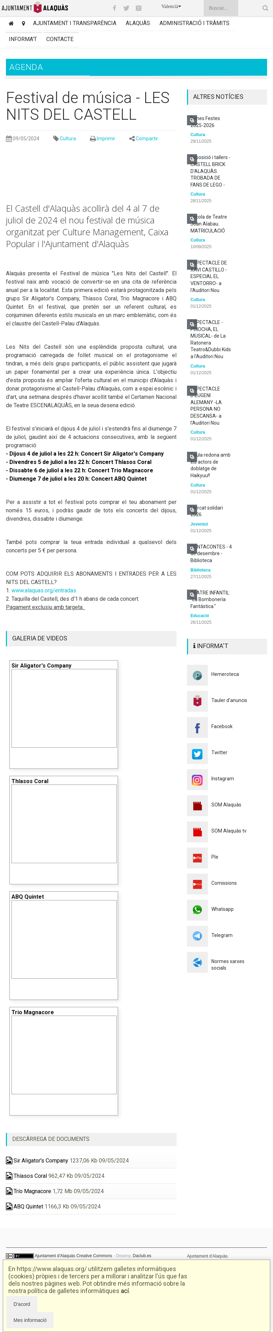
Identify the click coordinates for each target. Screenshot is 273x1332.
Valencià (171, 6)
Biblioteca (200, 570)
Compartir (147, 138)
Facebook (222, 726)
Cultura (68, 138)
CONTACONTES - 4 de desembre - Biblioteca (211, 553)
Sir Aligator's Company (37, 1160)
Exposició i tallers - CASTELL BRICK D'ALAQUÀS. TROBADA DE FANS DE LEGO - (210, 171)
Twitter (219, 752)
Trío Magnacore (28, 1191)
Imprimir (106, 138)
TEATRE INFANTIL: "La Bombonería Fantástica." (210, 599)
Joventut (199, 524)
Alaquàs (138, 23)
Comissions (224, 883)
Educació (199, 615)
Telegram (222, 935)
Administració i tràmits (194, 23)
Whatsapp (222, 909)
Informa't (23, 39)
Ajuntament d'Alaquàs (55, 1255)
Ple (214, 857)
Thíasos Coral (26, 1176)
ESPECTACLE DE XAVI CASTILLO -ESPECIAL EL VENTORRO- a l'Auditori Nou (208, 276)
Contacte (59, 39)
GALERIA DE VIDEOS (39, 638)
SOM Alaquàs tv (229, 831)
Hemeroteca (225, 674)
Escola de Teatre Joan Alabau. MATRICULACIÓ (208, 223)
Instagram (222, 778)
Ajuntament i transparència (74, 23)
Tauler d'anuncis (229, 700)
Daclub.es (142, 1255)
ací (125, 1290)
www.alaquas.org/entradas (43, 590)
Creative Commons (94, 1255)
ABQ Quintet (24, 1206)
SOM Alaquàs (226, 804)
